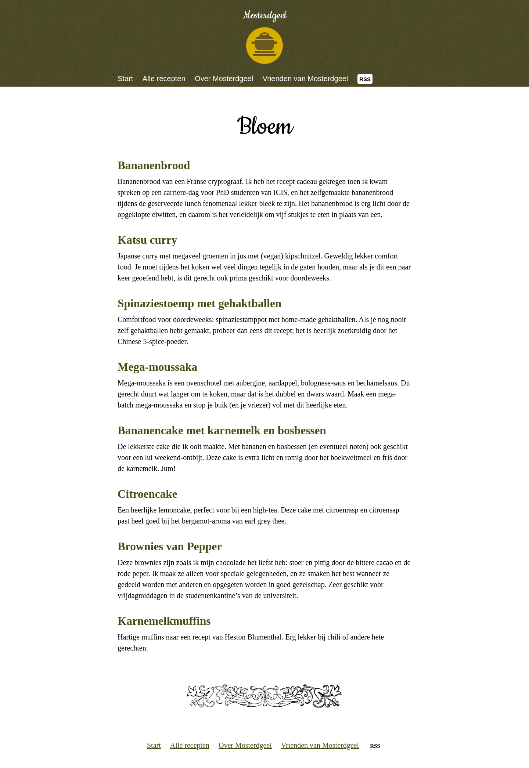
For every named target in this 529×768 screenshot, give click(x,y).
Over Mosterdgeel (224, 79)
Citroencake (147, 494)
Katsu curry (147, 239)
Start (125, 79)
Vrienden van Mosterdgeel (305, 79)
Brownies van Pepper (170, 546)
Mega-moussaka (157, 367)
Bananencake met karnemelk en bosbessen (222, 430)
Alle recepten (164, 79)
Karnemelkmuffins (164, 621)
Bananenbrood (154, 165)
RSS (365, 79)
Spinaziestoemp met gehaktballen (199, 303)
